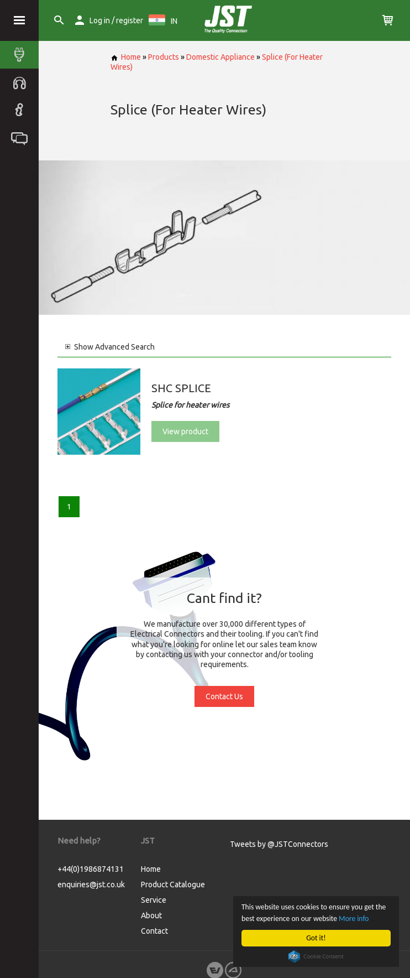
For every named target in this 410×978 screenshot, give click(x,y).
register (129, 20)
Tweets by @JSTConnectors (279, 844)
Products (163, 57)
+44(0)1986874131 (90, 869)
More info (354, 918)
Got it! (315, 938)
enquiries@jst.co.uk (91, 884)
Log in (100, 20)
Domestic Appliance (220, 57)
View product (185, 431)
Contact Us (224, 696)
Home (126, 57)
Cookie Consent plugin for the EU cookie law (316, 956)
